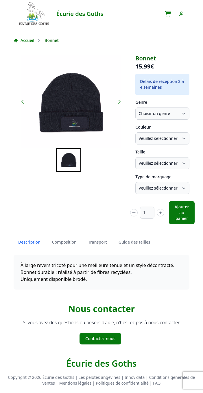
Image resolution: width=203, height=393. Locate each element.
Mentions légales (75, 383)
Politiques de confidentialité (122, 383)
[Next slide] (119, 101)
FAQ (157, 383)
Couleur (143, 127)
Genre (141, 102)
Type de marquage (153, 176)
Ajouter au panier (182, 212)
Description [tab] (29, 242)
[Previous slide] (22, 101)
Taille (140, 152)
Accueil (24, 40)
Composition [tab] (64, 242)
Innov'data (135, 377)
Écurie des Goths (101, 363)
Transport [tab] (97, 242)
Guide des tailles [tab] (134, 242)
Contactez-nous (100, 338)
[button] (68, 160)
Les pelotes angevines (99, 377)
